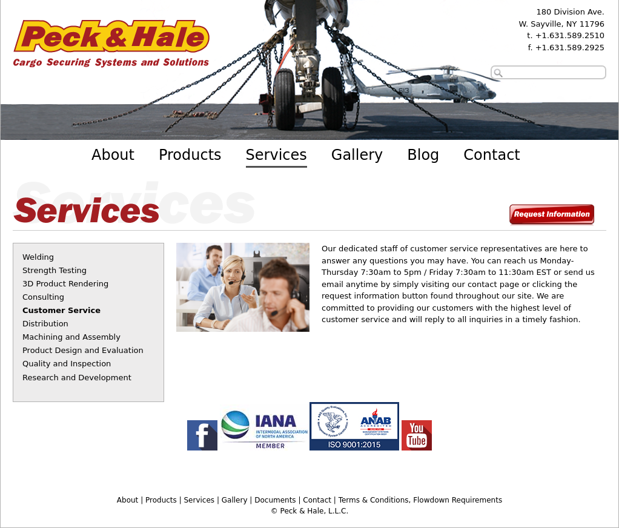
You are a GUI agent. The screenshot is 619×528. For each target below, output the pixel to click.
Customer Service (61, 310)
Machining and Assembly (71, 337)
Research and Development (76, 377)
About (112, 155)
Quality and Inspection (66, 363)
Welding (38, 257)
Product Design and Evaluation (83, 350)
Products (190, 155)
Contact (491, 155)
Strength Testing (54, 270)
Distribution (45, 323)
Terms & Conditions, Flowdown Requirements (420, 500)
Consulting (43, 297)
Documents (275, 500)
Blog (423, 155)
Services (276, 155)
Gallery (357, 155)
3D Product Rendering (65, 283)
